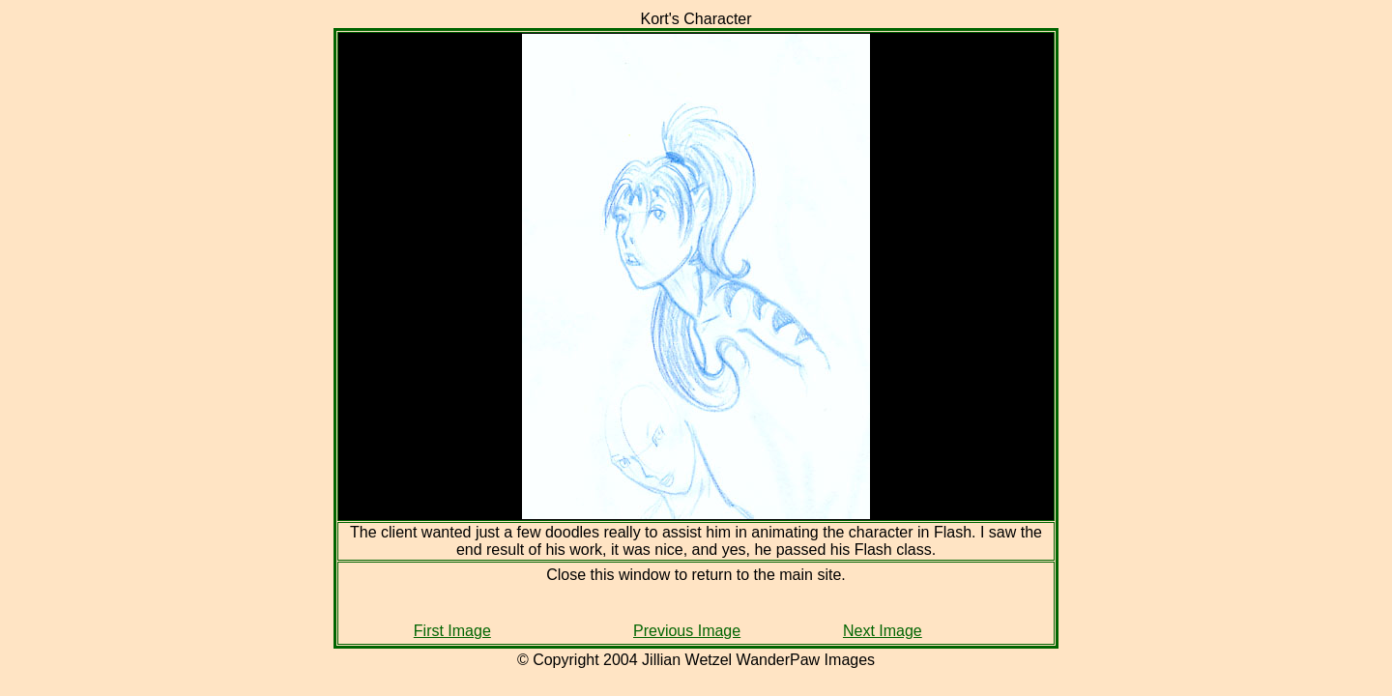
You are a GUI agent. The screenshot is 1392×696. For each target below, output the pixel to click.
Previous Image (686, 631)
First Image (452, 631)
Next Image (882, 631)
